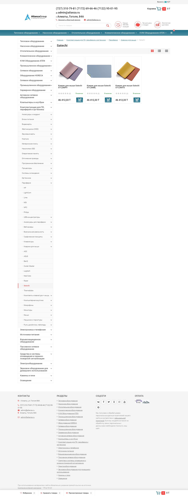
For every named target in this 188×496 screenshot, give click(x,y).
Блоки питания (37, 119)
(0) (64, 93)
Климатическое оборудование (120, 33)
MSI (25, 202)
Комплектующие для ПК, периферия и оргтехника (36, 108)
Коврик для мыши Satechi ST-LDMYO (127, 86)
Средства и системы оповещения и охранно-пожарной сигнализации (36, 356)
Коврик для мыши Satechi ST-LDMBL (99, 86)
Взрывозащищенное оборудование (36, 340)
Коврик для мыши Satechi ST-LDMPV (70, 86)
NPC (25, 207)
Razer (26, 281)
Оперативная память (37, 153)
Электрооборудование (36, 363)
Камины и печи (36, 375)
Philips (26, 212)
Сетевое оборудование (36, 70)
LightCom (27, 193)
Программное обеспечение (37, 163)
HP (25, 188)
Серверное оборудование (36, 90)
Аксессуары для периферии (38, 222)
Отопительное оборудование (86, 33)
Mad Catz (27, 276)
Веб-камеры (38, 227)
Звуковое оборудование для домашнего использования (36, 369)
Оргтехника (37, 178)
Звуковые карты (37, 134)
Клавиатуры (38, 241)
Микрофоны (38, 305)
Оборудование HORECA (36, 75)
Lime (25, 198)
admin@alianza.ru (94, 20)
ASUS (26, 256)
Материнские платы (37, 144)
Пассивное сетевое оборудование (36, 347)
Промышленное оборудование (36, 65)
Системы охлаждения (37, 173)
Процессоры (37, 168)
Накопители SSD (37, 149)
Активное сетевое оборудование (36, 96)
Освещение (36, 380)
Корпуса (37, 139)
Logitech (27, 271)
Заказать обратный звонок (69, 20)
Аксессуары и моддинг (37, 114)
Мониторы (38, 310)
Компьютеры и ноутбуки (36, 102)
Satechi (27, 286)
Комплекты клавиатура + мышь (38, 295)
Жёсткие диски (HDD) (37, 129)
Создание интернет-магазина (29, 488)
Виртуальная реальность (38, 232)
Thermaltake (28, 290)
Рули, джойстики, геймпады (38, 325)
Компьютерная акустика (38, 300)
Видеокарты (37, 124)
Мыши (38, 315)
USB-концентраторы (38, 217)
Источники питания (36, 334)
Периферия (37, 183)
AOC (25, 251)
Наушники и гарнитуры (38, 320)
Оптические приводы (37, 158)
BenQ (26, 261)
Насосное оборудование (55, 33)
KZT (163, 2)
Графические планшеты (38, 237)
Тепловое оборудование (26, 33)
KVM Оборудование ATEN (152, 33)
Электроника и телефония (36, 329)
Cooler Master (29, 266)
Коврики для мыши (38, 246)
